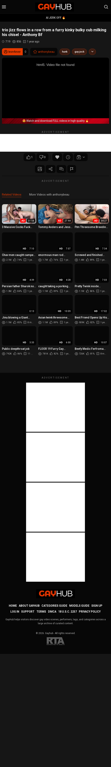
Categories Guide (54, 605)
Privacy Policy (90, 611)
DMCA (52, 611)
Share (51, 169)
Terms (41, 611)
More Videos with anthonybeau (49, 194)
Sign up (96, 605)
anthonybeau (44, 52)
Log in (14, 611)
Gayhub (49, 633)
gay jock (79, 51)
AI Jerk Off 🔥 (55, 17)
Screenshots (40, 169)
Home (13, 605)
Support (28, 611)
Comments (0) (61, 169)
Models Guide (79, 605)
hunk (64, 51)
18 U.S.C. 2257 (67, 611)
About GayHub (29, 605)
